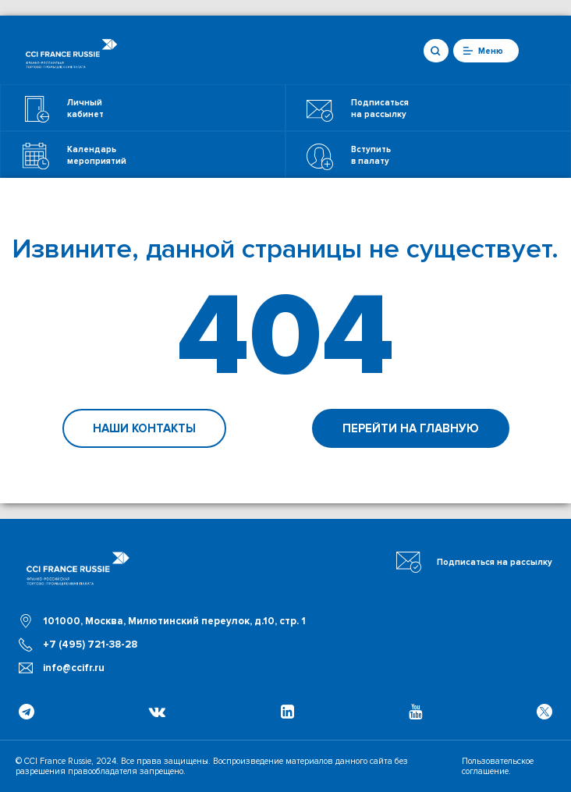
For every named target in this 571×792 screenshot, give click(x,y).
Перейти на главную (410, 428)
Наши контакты (144, 428)
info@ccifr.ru (74, 668)
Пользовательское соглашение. (498, 766)
